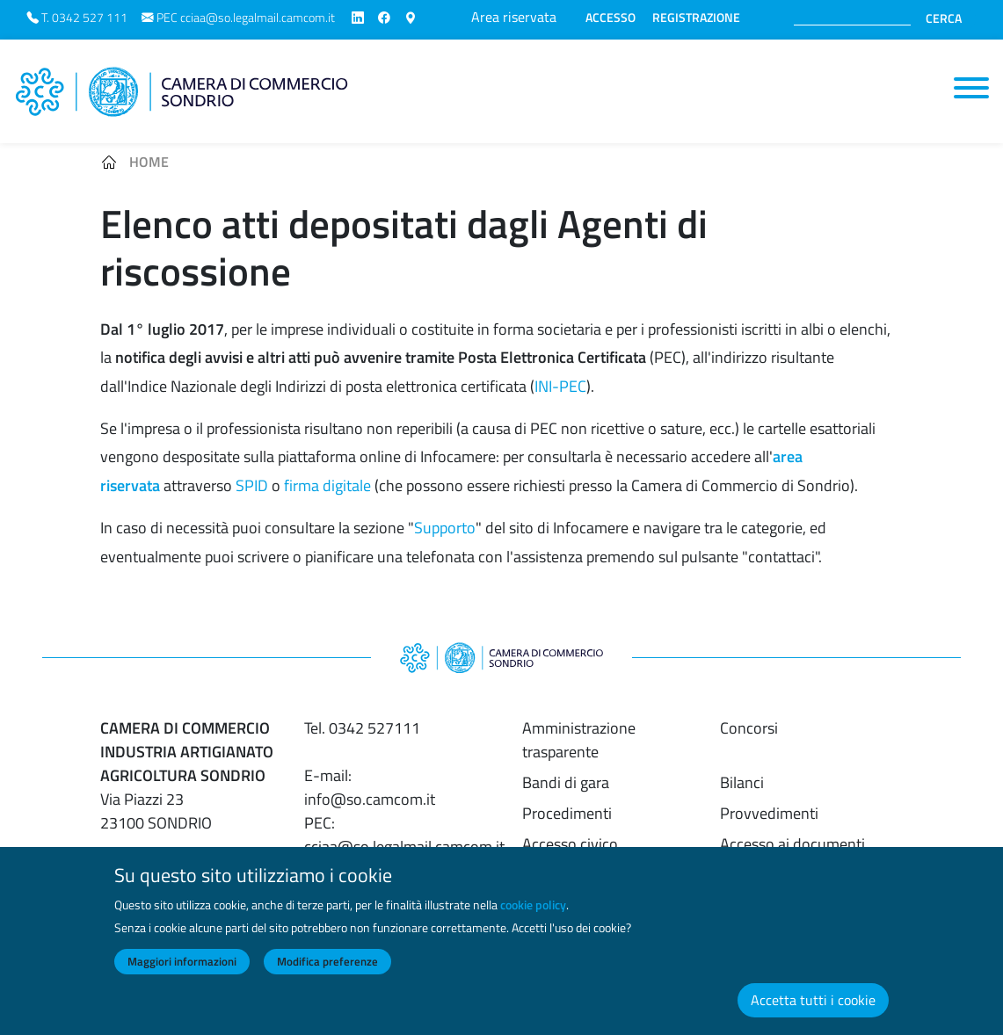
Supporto (445, 527)
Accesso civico (570, 844)
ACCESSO (610, 17)
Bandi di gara (565, 782)
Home (149, 161)
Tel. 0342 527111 (362, 728)
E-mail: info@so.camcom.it (369, 787)
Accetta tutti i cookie (813, 1013)
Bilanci (742, 782)
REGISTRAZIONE (696, 17)
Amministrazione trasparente (579, 740)
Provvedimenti (769, 813)
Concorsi (749, 728)
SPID (252, 485)
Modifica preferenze (327, 975)
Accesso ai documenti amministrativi (792, 855)
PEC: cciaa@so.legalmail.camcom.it (404, 834)
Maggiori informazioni (181, 975)
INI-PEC (560, 386)
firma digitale (327, 485)
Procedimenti (567, 813)
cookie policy (533, 919)
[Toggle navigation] (971, 87)
